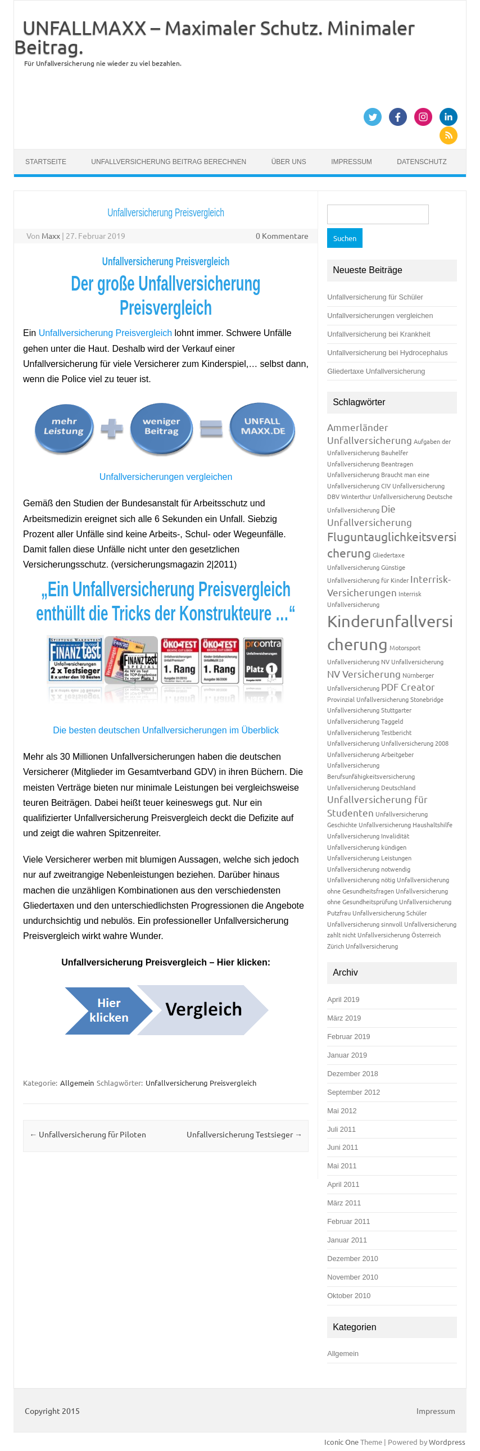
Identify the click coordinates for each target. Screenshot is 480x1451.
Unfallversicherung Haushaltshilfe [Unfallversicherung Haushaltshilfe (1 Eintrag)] (405, 824)
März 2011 (344, 1203)
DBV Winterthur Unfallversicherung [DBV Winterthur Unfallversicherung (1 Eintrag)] (376, 496)
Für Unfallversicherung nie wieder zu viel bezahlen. (103, 62)
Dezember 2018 (352, 1073)
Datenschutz (421, 162)
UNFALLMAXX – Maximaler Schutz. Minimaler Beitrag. (214, 37)
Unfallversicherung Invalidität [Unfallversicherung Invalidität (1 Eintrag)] (368, 835)
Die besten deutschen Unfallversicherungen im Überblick (166, 730)
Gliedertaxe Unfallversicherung (376, 371)
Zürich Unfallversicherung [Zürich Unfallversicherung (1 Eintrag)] (362, 945)
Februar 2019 (348, 1036)
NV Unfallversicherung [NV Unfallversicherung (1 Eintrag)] (412, 661)
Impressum (351, 162)
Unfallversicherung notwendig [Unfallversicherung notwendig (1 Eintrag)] (368, 868)
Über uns (288, 162)
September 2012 (353, 1092)
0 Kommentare (282, 235)
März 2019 (344, 1018)
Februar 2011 (348, 1221)
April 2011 (343, 1184)
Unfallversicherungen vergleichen (166, 477)
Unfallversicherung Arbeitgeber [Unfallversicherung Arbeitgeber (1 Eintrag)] (370, 754)
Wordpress (447, 1442)
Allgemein (77, 1082)
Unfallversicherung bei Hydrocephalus (387, 352)
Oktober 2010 (348, 1295)
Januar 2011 (347, 1240)
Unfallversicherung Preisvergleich (105, 333)
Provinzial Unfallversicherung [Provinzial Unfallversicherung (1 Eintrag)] (368, 699)
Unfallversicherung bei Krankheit (378, 334)
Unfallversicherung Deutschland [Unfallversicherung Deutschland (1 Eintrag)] (371, 787)
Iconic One (341, 1442)
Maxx (51, 235)
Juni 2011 (342, 1147)
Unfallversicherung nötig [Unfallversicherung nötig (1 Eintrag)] (361, 879)
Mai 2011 (341, 1166)
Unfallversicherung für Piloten (87, 1134)
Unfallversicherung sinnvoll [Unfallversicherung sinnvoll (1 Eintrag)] (364, 923)
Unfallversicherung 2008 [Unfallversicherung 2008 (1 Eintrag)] (415, 742)
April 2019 (343, 999)
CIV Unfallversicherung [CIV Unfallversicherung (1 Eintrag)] (413, 485)
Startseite (45, 162)
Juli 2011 (341, 1129)
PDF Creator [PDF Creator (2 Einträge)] (408, 686)
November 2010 (352, 1277)
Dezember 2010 (352, 1258)
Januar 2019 (347, 1055)
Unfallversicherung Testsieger (244, 1134)
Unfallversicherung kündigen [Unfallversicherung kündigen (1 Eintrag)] (366, 846)
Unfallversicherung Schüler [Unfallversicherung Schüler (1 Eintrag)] (389, 912)
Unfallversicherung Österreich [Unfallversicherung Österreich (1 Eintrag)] (399, 934)
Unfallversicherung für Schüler (375, 297)
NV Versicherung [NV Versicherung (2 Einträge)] (364, 673)
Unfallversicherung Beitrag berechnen (168, 162)
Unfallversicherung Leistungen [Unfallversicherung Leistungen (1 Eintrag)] (369, 857)
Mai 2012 (341, 1111)
